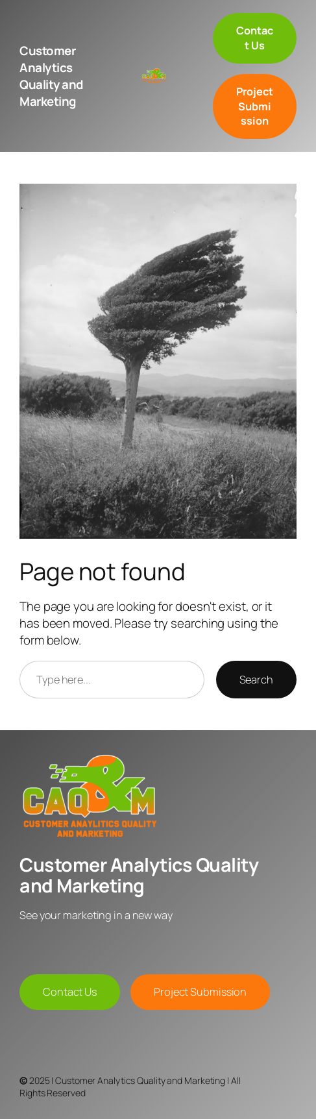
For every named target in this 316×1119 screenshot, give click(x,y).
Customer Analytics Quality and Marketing (51, 76)
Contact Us (70, 992)
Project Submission (200, 992)
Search (256, 679)
